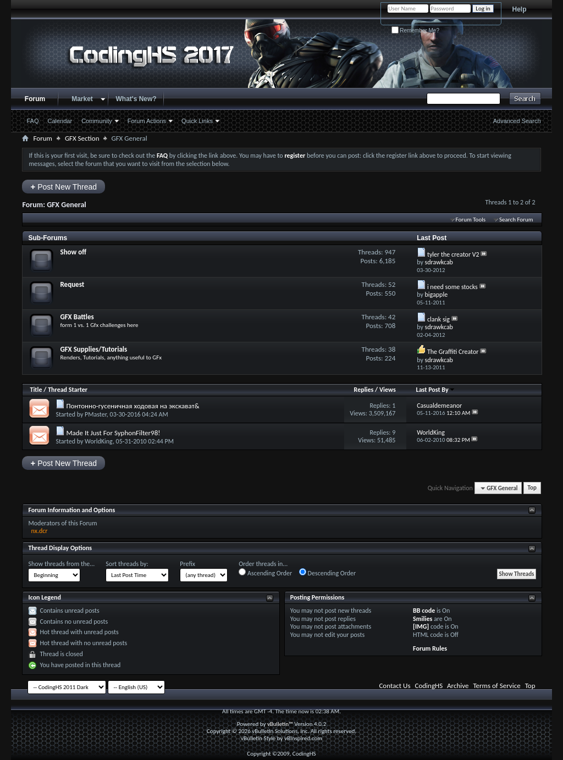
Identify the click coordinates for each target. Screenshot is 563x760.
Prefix (187, 564)
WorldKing (99, 441)
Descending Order (327, 572)
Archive (457, 685)
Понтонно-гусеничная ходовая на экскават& (132, 406)
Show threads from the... (61, 564)
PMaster (96, 414)
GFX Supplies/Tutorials (93, 349)
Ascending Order (265, 572)
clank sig (438, 319)
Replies (364, 389)
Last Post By (435, 389)
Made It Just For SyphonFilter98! (113, 433)
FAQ (32, 121)
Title (36, 389)
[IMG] (421, 626)
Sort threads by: (127, 564)
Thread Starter (67, 389)
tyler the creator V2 (453, 254)
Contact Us (394, 685)
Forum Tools (470, 219)
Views (387, 389)
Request (72, 284)
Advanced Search (517, 121)
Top (532, 488)
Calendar (60, 121)
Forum (35, 99)
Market (82, 99)
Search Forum (516, 219)
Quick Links (197, 121)
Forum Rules (430, 648)
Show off (73, 252)
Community (96, 121)
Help (519, 9)
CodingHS (429, 685)
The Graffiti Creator (453, 352)
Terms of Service (496, 685)
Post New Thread (63, 186)
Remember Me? (415, 30)
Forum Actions (147, 121)
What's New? (135, 99)
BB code (424, 610)
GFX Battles (76, 317)
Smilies (422, 619)
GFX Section (82, 138)
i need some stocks (452, 287)
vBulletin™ (280, 724)
